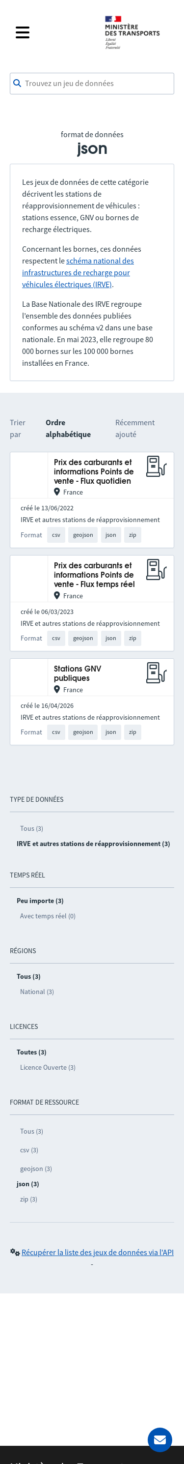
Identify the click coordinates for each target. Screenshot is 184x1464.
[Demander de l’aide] (160, 1440)
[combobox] (92, 83)
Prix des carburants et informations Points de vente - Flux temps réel (94, 575)
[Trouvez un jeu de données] (92, 83)
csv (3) (29, 1149)
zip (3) (28, 1199)
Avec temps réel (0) (48, 915)
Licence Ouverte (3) (48, 1067)
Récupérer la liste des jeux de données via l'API (98, 1252)
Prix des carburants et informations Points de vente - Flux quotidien (94, 472)
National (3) (37, 991)
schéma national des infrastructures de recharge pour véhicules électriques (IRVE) (78, 272)
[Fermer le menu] (54, 32)
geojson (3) (36, 1168)
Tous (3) (31, 828)
